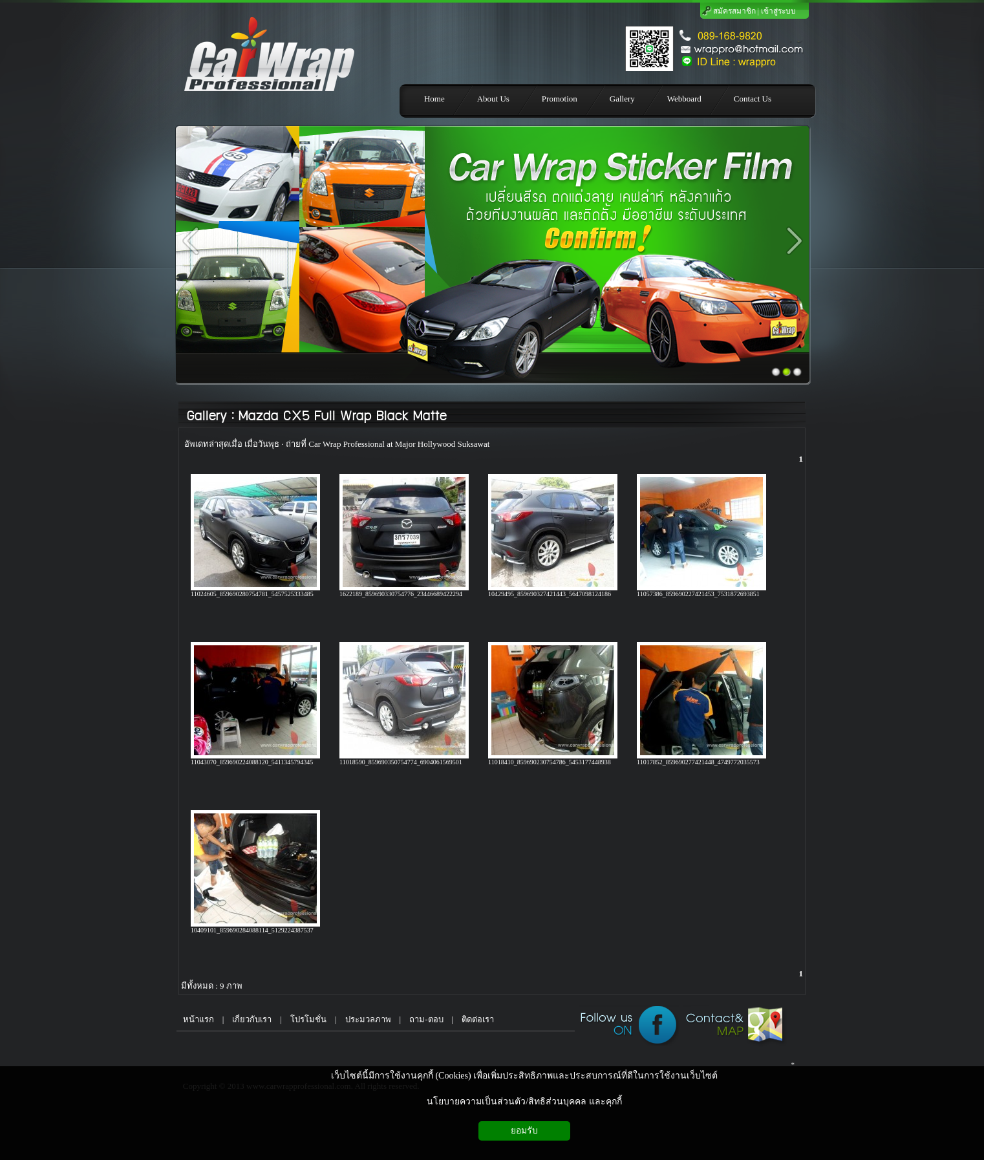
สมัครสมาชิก (734, 11)
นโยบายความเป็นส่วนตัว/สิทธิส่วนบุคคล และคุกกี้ (524, 1101)
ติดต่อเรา (478, 1019)
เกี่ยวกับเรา (252, 1019)
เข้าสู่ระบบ (778, 11)
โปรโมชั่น (308, 1019)
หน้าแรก (195, 1019)
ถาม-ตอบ (426, 1019)
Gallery (206, 416)
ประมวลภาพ (368, 1019)
